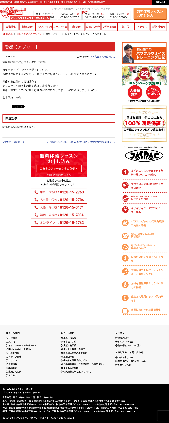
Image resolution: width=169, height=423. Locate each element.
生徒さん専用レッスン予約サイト (147, 298)
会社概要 (12, 338)
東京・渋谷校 (69, 338)
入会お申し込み (125, 357)
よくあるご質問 (70, 368)
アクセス (142, 26)
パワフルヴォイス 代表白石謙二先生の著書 (147, 223)
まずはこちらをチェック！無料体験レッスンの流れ (147, 172)
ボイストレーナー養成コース (22, 345)
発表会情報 (13, 353)
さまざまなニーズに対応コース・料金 (147, 210)
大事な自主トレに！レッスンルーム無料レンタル (147, 272)
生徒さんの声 (93, 26)
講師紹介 (76, 26)
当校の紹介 (27, 26)
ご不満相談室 (109, 26)
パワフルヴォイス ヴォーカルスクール (34, 418)
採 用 (125, 26)
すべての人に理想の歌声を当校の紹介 (147, 185)
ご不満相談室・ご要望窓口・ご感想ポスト (83, 364)
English (161, 2)
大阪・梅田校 (69, 345)
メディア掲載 (14, 357)
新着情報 (11, 26)
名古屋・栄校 (69, 341)
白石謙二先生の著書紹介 (75, 353)
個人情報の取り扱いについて (77, 371)
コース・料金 (60, 26)
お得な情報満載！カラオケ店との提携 (147, 285)
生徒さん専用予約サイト (75, 360)
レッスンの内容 (43, 26)
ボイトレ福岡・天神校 (74, 349)
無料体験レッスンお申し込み (150, 13)
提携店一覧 (68, 357)
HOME (9, 34)
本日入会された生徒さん (29, 34)
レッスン (12, 360)
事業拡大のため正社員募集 (146, 309)
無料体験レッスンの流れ (130, 345)
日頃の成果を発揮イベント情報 (147, 258)
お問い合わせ (158, 26)
